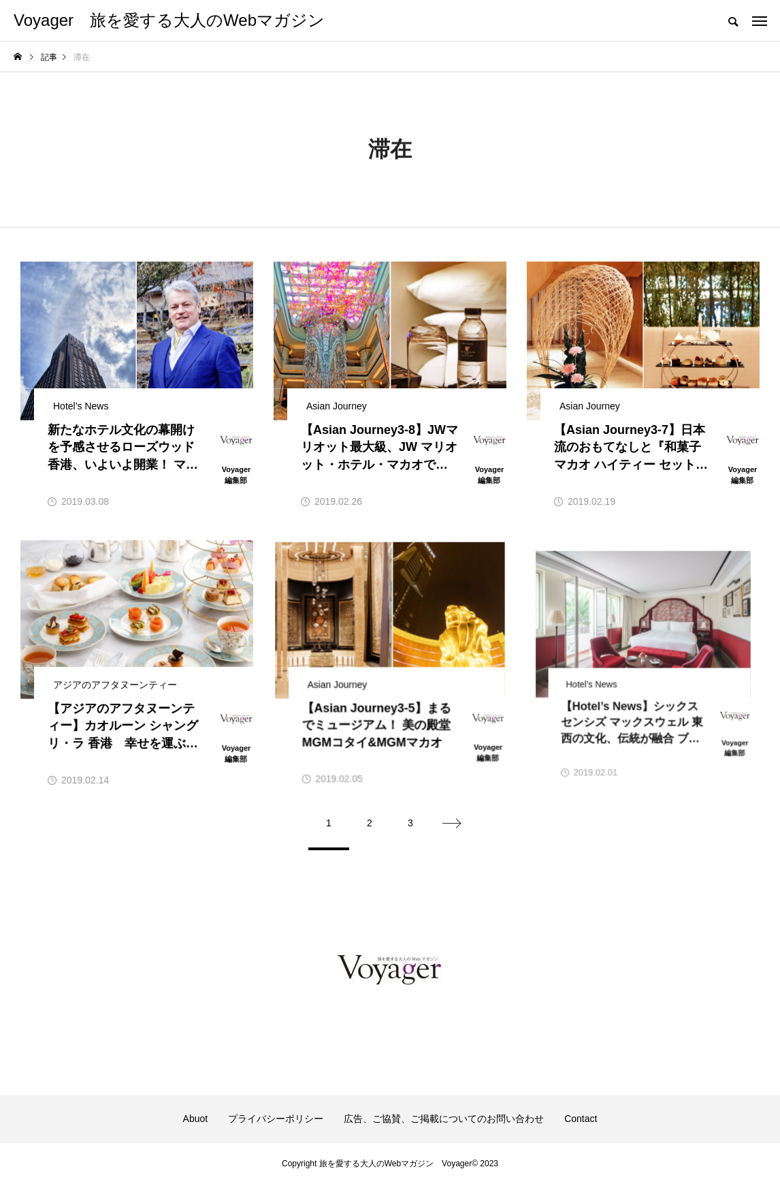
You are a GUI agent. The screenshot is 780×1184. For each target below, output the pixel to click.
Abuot (195, 1118)
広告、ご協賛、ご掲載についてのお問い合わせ (444, 1118)
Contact (580, 1118)
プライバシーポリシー (275, 1118)
